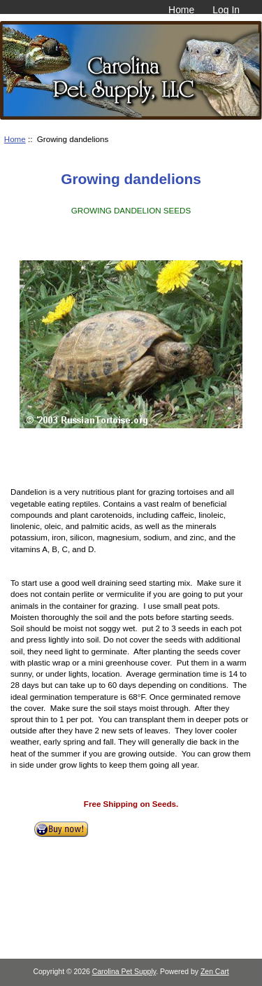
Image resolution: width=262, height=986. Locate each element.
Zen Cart (215, 972)
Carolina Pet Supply (124, 972)
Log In (226, 9)
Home (181, 9)
